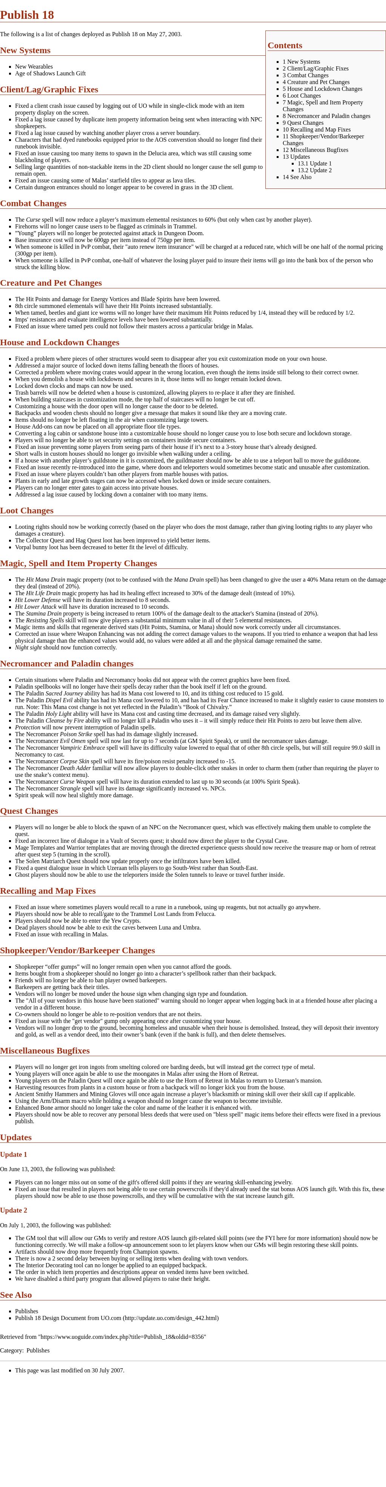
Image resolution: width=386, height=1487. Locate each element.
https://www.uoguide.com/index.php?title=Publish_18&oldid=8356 (122, 1337)
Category (11, 1350)
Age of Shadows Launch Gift (50, 73)
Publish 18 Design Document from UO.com (68, 1318)
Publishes (26, 1311)
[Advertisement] (63, 1432)
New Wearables (34, 66)
